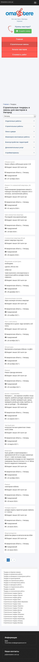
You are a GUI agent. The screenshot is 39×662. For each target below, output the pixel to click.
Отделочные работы (13, 121)
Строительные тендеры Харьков (13, 595)
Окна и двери (10, 131)
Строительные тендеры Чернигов (13, 616)
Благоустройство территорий (16, 142)
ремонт (7, 484)
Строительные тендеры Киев (12, 599)
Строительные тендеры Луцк (12, 612)
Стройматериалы (12, 153)
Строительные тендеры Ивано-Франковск (16, 602)
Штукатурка (9, 347)
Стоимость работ (19, 54)
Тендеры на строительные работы (14, 580)
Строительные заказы (19, 44)
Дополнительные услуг (14, 147)
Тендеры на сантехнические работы (14, 591)
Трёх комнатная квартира (14, 215)
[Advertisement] (19, 79)
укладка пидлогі (11, 508)
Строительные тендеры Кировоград (14, 618)
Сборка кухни (10, 162)
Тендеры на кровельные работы (13, 574)
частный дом (9, 425)
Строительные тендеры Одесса (13, 593)
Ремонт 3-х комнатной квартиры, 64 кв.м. (18, 186)
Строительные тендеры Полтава (13, 608)
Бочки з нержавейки (12, 393)
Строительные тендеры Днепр (12, 597)
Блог (6, 641)
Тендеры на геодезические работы (14, 587)
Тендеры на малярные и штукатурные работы (17, 576)
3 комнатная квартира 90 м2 (15, 238)
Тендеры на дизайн (9, 589)
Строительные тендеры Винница (13, 623)
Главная (19, 39)
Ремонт (7, 370)
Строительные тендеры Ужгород (13, 621)
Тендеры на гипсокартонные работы (14, 582)
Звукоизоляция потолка (13, 298)
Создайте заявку (23, 31)
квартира (8, 451)
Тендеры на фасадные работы (12, 585)
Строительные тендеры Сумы (12, 604)
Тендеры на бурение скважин (12, 572)
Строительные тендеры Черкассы (13, 606)
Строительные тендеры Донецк (13, 610)
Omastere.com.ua (7, 2)
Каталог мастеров (19, 49)
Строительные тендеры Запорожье (14, 614)
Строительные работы (14, 126)
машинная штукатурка (13, 261)
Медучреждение (10, 533)
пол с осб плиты (11, 322)
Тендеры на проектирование (12, 578)
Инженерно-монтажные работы (17, 137)
